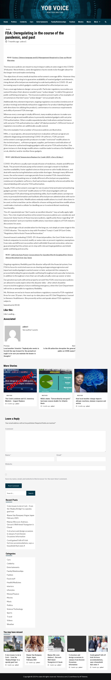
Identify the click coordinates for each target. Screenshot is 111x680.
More (97, 22)
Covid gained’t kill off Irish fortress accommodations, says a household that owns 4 (20, 543)
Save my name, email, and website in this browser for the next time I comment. (36, 479)
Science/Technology (15, 609)
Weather (8, 29)
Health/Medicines (14, 582)
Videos (10, 620)
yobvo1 (23, 41)
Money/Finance (13, 594)
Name (8, 455)
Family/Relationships (58, 22)
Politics (14, 22)
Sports (9, 613)
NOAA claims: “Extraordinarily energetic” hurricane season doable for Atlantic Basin (55, 401)
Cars (31, 22)
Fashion (72, 22)
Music (89, 22)
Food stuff (11, 579)
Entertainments (42, 22)
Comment (9, 429)
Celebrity (23, 22)
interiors (10, 586)
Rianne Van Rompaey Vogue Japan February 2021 (20, 516)
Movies (80, 22)
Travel (9, 617)
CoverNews (72, 677)
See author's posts (30, 330)
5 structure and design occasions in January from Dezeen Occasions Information (20, 534)
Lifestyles (11, 590)
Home (6, 22)
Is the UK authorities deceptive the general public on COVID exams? (57, 348)
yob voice (55, 8)
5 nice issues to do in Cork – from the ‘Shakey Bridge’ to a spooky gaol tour (20, 509)
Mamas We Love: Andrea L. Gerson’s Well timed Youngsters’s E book (20, 524)
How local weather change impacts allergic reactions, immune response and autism (91, 401)
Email (59, 455)
